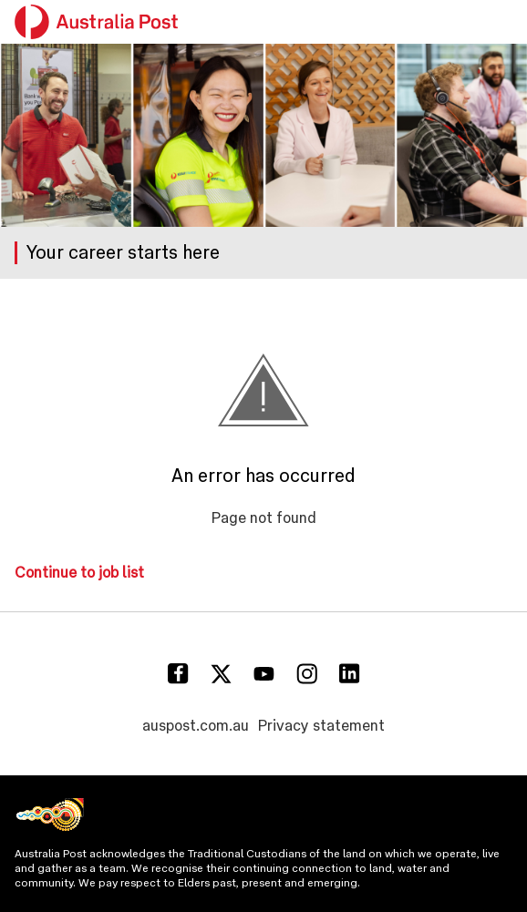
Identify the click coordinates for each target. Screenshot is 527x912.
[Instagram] (306, 673)
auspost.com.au (195, 725)
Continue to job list (79, 572)
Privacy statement (321, 725)
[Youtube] (263, 673)
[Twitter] (221, 673)
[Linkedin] (349, 673)
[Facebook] (178, 673)
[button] (501, 22)
